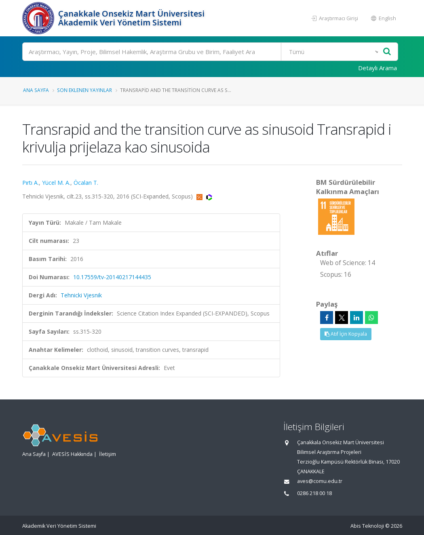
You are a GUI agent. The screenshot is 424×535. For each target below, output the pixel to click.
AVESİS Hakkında (72, 454)
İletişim (107, 454)
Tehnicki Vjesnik (81, 295)
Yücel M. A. (56, 182)
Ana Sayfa (36, 90)
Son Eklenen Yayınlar (84, 90)
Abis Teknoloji (367, 525)
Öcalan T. (86, 182)
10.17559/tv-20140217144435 (112, 277)
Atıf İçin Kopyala (346, 333)
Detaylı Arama (377, 68)
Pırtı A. (30, 182)
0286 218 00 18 (314, 493)
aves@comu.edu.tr (319, 481)
